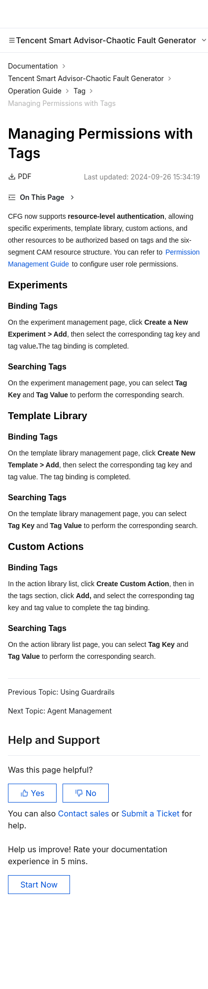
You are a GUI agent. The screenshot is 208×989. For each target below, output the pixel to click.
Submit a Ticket (151, 813)
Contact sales (84, 813)
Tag (79, 91)
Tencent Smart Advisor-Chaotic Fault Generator (86, 78)
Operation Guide (35, 91)
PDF (19, 176)
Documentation (33, 66)
